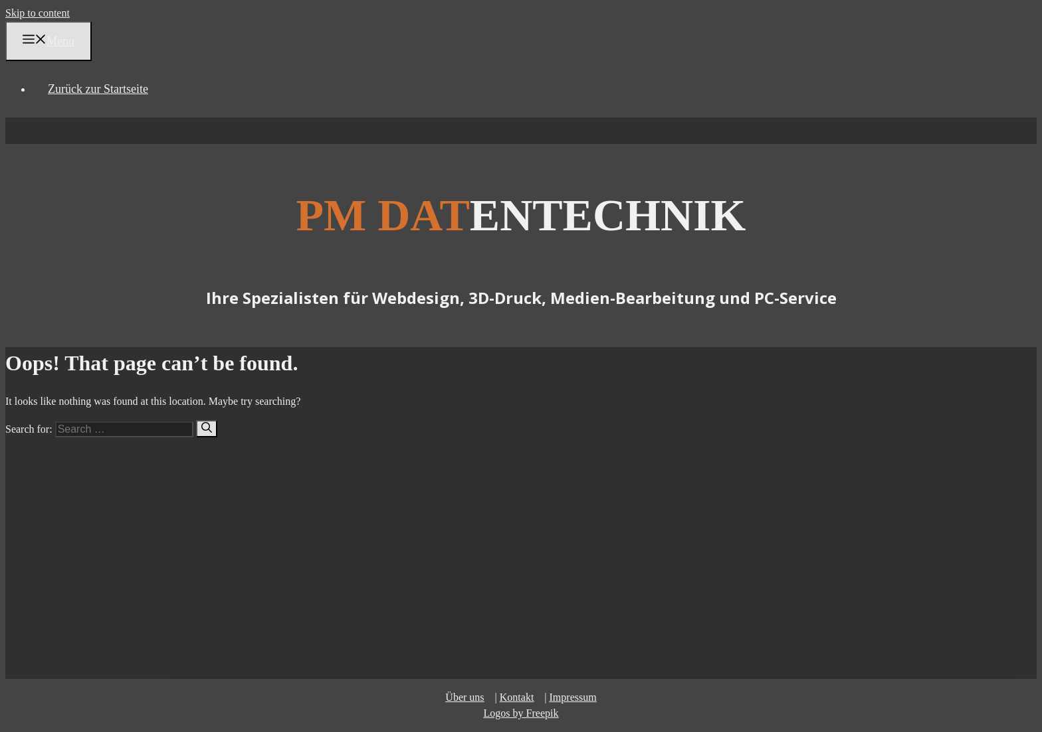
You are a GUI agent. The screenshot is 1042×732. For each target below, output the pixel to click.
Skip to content (37, 13)
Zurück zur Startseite (98, 89)
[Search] (206, 428)
